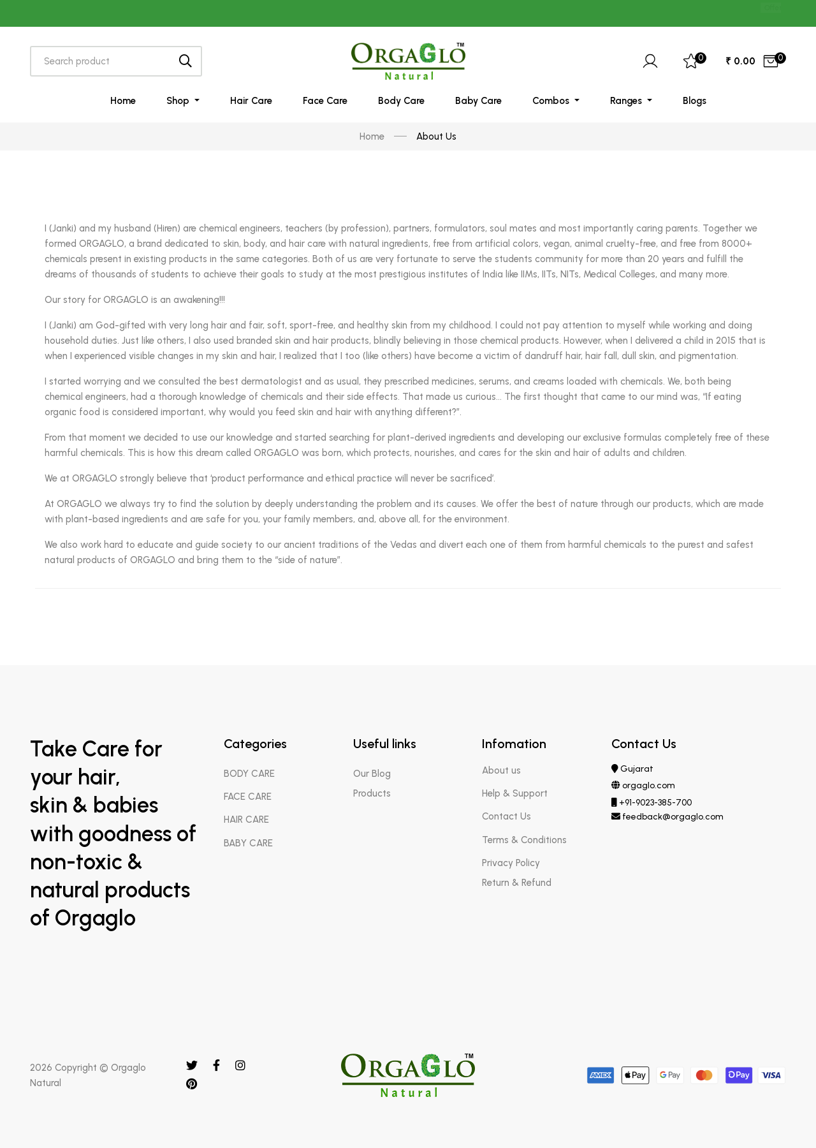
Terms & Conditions (524, 840)
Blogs (694, 101)
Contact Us (506, 816)
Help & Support (515, 793)
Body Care (401, 101)
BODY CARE (249, 773)
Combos (552, 101)
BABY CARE (248, 843)
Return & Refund (516, 882)
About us (501, 770)
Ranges (627, 101)
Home (123, 101)
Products (372, 793)
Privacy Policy (511, 863)
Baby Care (478, 101)
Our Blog (372, 773)
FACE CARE (248, 796)
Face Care (325, 101)
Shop (179, 101)
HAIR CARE (246, 819)
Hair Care (251, 101)
